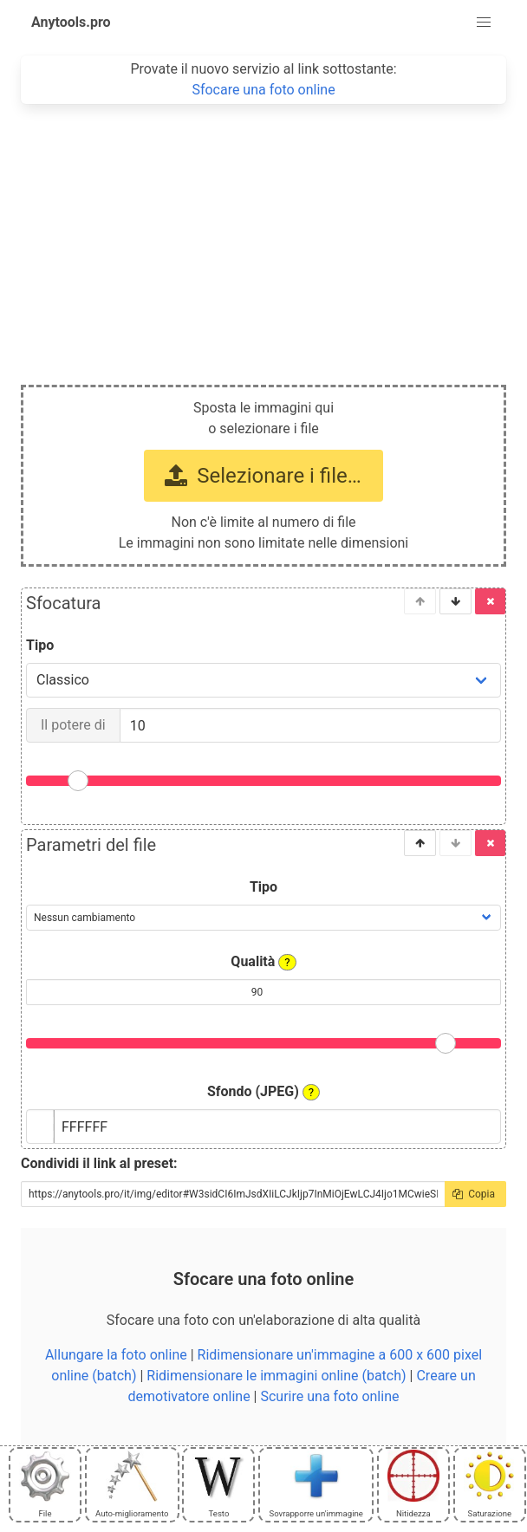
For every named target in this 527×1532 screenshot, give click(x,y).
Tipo (40, 645)
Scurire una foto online (329, 1396)
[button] (483, 22)
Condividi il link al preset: (99, 1163)
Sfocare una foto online (263, 89)
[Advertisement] (263, 234)
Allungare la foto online (116, 1355)
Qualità (263, 961)
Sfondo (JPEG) (263, 1091)
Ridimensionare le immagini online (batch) (276, 1375)
